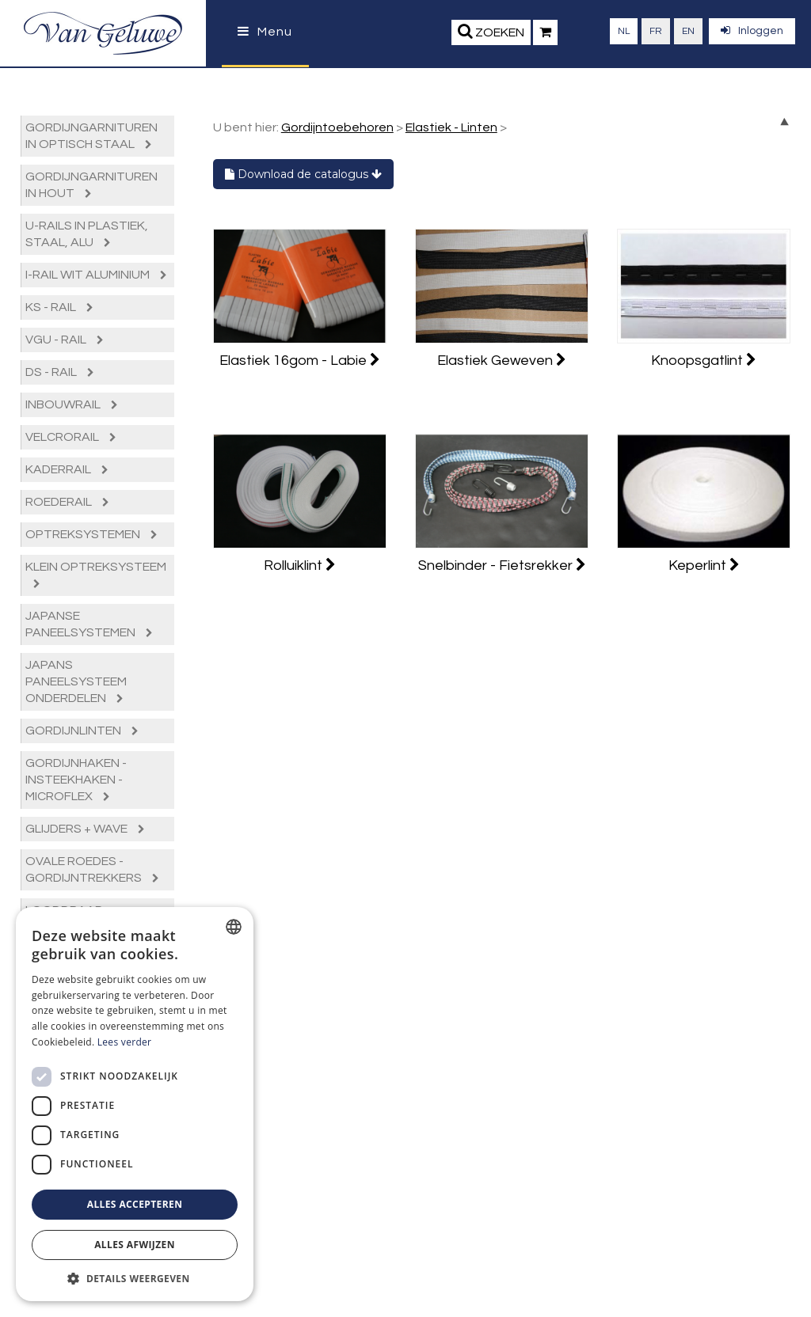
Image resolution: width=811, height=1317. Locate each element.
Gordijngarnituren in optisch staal (91, 135)
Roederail (67, 501)
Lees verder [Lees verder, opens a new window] (124, 1042)
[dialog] (134, 1104)
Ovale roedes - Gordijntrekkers (92, 869)
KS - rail (59, 307)
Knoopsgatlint (703, 360)
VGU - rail (64, 339)
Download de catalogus (303, 174)
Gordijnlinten (82, 730)
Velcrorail (70, 437)
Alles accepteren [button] (135, 1204)
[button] (135, 1277)
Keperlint (704, 565)
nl (624, 31)
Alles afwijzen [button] (134, 1244)
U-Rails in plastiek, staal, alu (86, 234)
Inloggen (752, 30)
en (688, 31)
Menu (265, 31)
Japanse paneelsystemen (89, 624)
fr (655, 31)
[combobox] (234, 927)
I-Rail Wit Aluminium (96, 274)
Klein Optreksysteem (95, 574)
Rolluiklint (300, 565)
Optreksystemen (91, 534)
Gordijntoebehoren (337, 127)
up (784, 121)
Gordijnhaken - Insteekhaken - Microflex (76, 780)
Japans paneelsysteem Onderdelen (76, 681)
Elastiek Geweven (501, 360)
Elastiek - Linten (451, 127)
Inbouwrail (71, 404)
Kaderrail (67, 469)
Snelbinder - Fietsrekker (502, 565)
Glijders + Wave (85, 828)
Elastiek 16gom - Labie (299, 360)
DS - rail (59, 372)
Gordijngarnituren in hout (91, 184)
